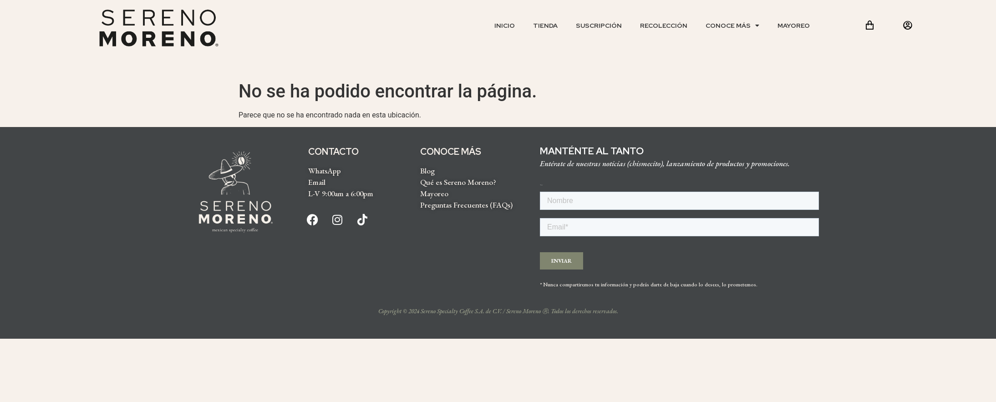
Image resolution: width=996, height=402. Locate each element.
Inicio (504, 25)
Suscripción (599, 25)
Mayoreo (793, 25)
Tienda (545, 25)
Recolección (663, 25)
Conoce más (732, 25)
